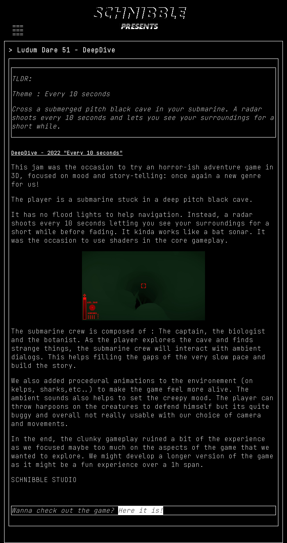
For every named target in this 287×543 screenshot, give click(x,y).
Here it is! (140, 510)
